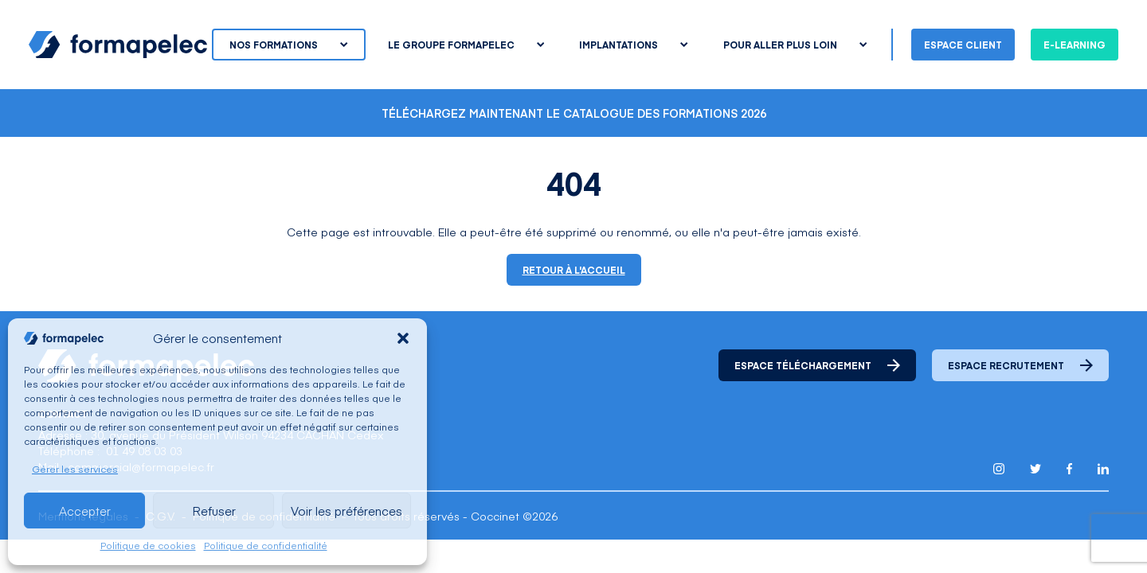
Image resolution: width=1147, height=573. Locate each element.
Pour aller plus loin (795, 44)
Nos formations (288, 44)
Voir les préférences (346, 510)
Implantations (633, 44)
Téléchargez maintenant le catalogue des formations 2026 (574, 113)
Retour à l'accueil (574, 269)
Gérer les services (75, 468)
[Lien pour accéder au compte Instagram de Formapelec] (998, 468)
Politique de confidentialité (265, 545)
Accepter (85, 510)
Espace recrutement (1020, 365)
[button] (403, 338)
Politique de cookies (148, 545)
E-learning (1074, 44)
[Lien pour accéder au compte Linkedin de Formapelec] (1103, 468)
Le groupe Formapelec (466, 44)
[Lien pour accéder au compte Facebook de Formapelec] (1069, 468)
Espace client (963, 44)
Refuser (214, 510)
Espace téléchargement (817, 365)
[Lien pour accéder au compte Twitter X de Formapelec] (1035, 468)
